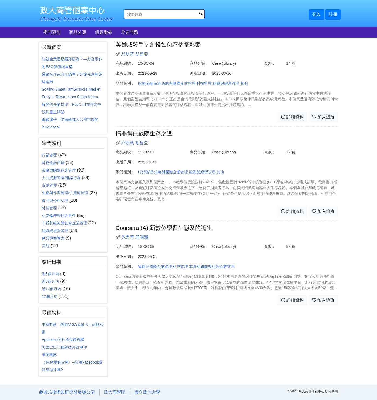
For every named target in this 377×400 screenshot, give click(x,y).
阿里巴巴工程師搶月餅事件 (64, 347)
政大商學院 (114, 392)
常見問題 (129, 32)
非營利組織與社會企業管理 (64, 223)
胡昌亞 (141, 54)
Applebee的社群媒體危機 (63, 339)
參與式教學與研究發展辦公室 (67, 392)
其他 (45, 246)
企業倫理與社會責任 (59, 215)
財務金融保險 (53, 162)
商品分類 (77, 32)
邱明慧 (127, 54)
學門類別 (51, 32)
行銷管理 (49, 155)
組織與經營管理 (55, 230)
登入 (316, 14)
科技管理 (49, 208)
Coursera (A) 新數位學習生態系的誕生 (164, 228)
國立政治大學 (147, 392)
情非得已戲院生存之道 (144, 133)
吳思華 (127, 237)
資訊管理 (49, 185)
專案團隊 (49, 355)
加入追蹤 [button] (323, 117)
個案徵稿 (103, 32)
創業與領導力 (53, 238)
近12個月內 (51, 289)
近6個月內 (50, 281)
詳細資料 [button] (292, 117)
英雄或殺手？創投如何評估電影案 (158, 45)
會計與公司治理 (55, 200)
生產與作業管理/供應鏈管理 (65, 193)
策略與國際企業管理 (59, 170)
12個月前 (49, 296)
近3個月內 (50, 274)
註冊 (333, 14)
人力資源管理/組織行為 (61, 178)
